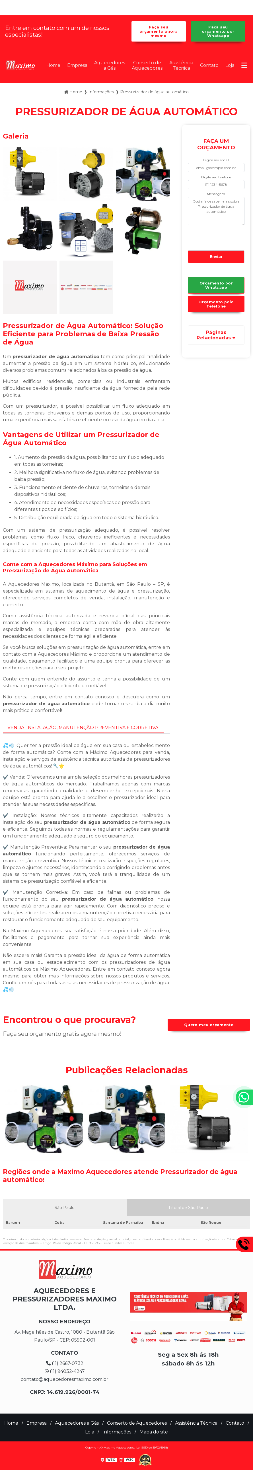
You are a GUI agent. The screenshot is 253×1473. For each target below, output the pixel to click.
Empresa (77, 65)
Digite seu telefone (216, 177)
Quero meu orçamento (209, 1025)
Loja (230, 65)
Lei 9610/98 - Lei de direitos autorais (109, 1243)
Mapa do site (153, 1432)
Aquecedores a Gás (109, 65)
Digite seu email (216, 160)
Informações (116, 1432)
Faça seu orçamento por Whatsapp (218, 31)
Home (53, 65)
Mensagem (216, 194)
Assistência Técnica (181, 65)
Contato (209, 65)
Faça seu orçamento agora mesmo (158, 31)
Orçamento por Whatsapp (216, 285)
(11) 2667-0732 (64, 1363)
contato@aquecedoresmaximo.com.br (64, 1379)
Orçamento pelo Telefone (216, 304)
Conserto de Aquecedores (147, 65)
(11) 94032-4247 (65, 1371)
